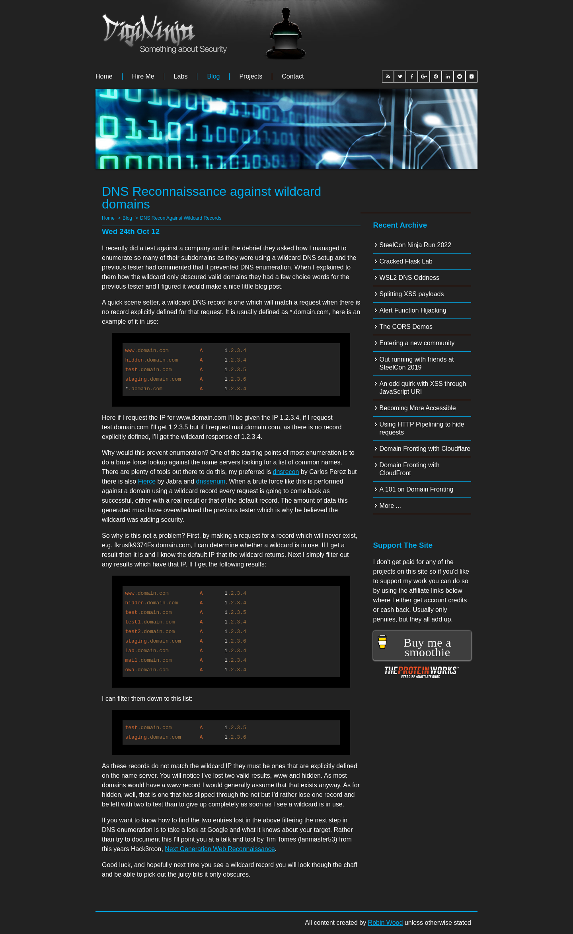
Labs (181, 76)
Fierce (147, 481)
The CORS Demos (406, 326)
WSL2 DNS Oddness (409, 277)
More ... (390, 505)
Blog (213, 76)
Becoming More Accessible (418, 408)
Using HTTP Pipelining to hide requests (422, 428)
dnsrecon (286, 471)
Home (104, 76)
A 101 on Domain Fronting (417, 489)
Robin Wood (385, 922)
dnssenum (211, 481)
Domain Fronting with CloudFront (410, 469)
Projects (250, 76)
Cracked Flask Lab (406, 261)
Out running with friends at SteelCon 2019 (417, 363)
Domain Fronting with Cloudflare (425, 448)
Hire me (143, 76)
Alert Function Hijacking (413, 310)
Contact (293, 76)
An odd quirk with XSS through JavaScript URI (423, 387)
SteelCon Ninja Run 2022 (416, 245)
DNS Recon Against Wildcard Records (180, 218)
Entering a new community (417, 343)
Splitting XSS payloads (412, 294)
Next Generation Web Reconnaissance (220, 849)
